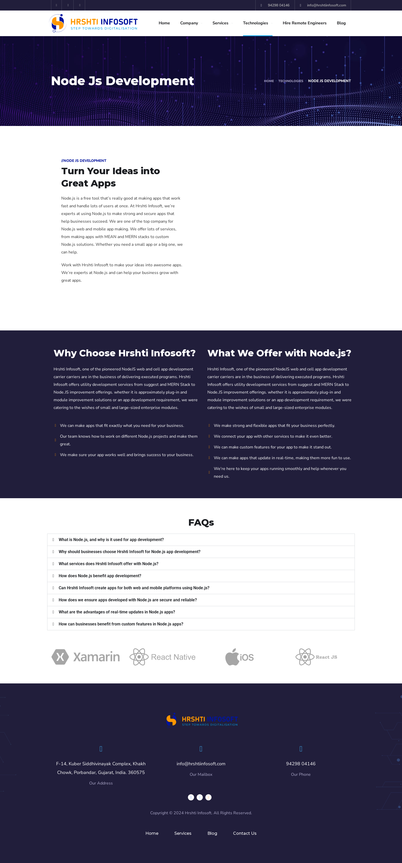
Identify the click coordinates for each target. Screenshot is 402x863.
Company (189, 23)
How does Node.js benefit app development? (100, 575)
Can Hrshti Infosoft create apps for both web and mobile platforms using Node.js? (134, 587)
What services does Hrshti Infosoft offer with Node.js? (108, 563)
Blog (341, 23)
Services (220, 23)
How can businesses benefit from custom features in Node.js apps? (121, 624)
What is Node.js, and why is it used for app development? (111, 539)
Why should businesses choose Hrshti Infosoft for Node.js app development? (129, 551)
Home (164, 23)
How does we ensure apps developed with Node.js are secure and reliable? (128, 599)
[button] (201, 540)
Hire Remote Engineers (305, 23)
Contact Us (245, 833)
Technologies (255, 23)
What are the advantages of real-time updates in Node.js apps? (117, 612)
